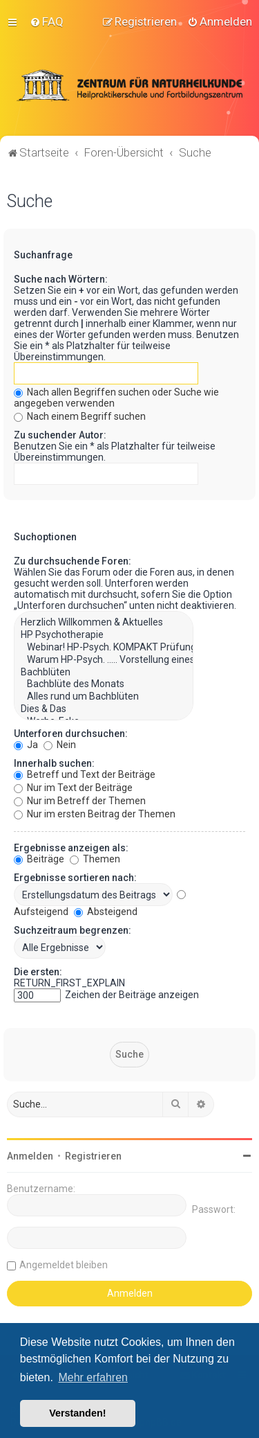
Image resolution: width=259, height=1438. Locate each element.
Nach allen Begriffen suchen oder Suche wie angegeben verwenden (116, 397)
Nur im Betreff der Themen (80, 799)
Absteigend (105, 910)
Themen (95, 857)
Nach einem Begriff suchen (80, 415)
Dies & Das (103, 708)
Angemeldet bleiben (63, 1263)
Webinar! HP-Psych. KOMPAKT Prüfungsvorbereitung (103, 646)
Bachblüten (103, 671)
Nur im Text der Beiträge (73, 786)
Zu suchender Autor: (60, 434)
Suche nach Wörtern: (61, 278)
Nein (60, 743)
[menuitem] (47, 21)
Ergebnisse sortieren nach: (75, 876)
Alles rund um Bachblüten (103, 696)
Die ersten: (38, 970)
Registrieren (93, 1154)
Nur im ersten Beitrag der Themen (94, 812)
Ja (26, 743)
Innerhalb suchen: (54, 761)
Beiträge (39, 857)
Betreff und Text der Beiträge (84, 773)
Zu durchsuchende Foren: (72, 560)
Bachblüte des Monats (103, 683)
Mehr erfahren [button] (93, 1377)
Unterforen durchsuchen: (71, 732)
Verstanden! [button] (77, 1413)
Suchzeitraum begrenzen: (72, 928)
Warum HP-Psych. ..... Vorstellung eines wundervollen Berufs (103, 659)
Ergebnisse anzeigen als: (71, 846)
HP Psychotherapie (103, 634)
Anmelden (30, 1154)
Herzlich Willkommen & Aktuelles (103, 622)
